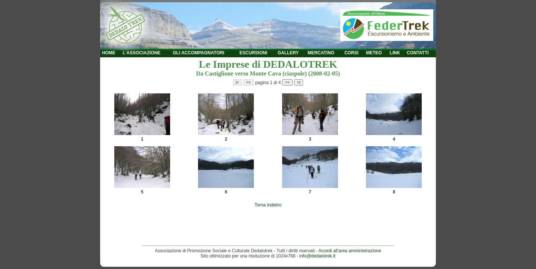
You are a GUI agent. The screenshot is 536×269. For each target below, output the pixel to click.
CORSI (351, 52)
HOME (108, 52)
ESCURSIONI (253, 52)
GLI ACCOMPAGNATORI (198, 52)
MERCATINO (320, 52)
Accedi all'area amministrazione (350, 250)
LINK (395, 52)
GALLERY (288, 52)
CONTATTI (418, 52)
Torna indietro (268, 205)
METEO (374, 52)
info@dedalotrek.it (317, 256)
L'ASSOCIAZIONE (142, 52)
